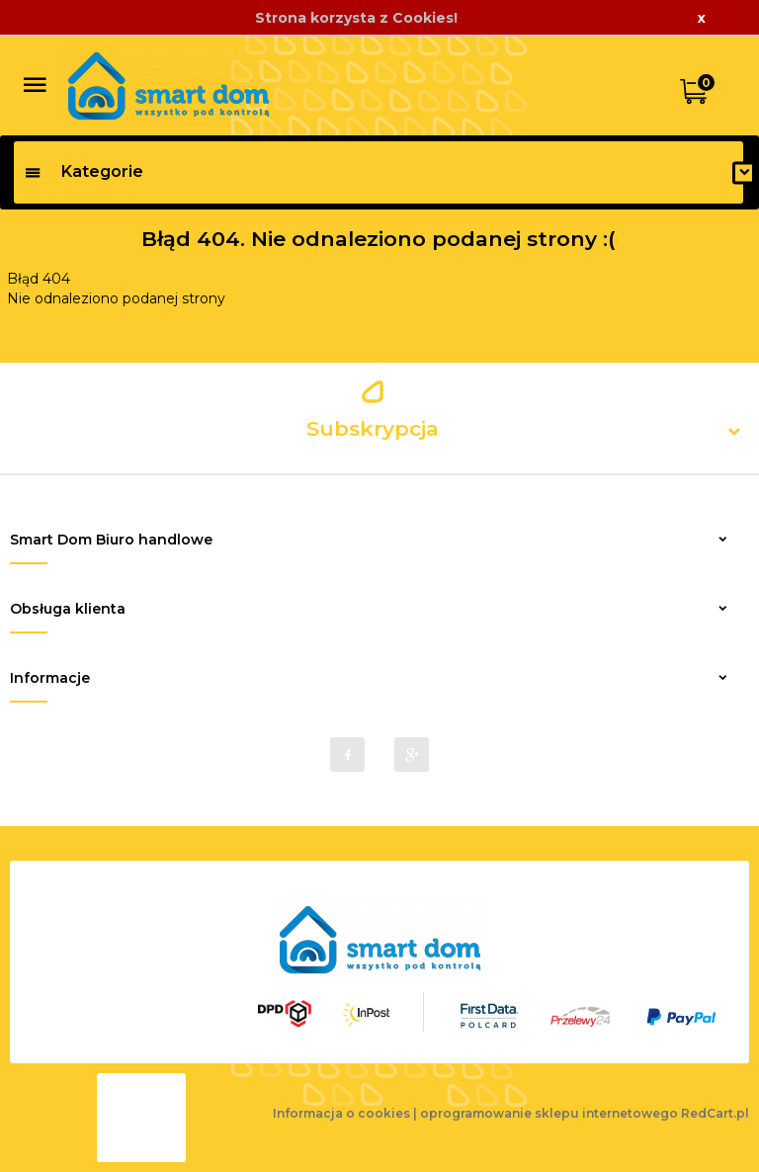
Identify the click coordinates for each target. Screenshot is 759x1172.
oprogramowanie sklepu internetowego (549, 1113)
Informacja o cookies (341, 1113)
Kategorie (83, 171)
